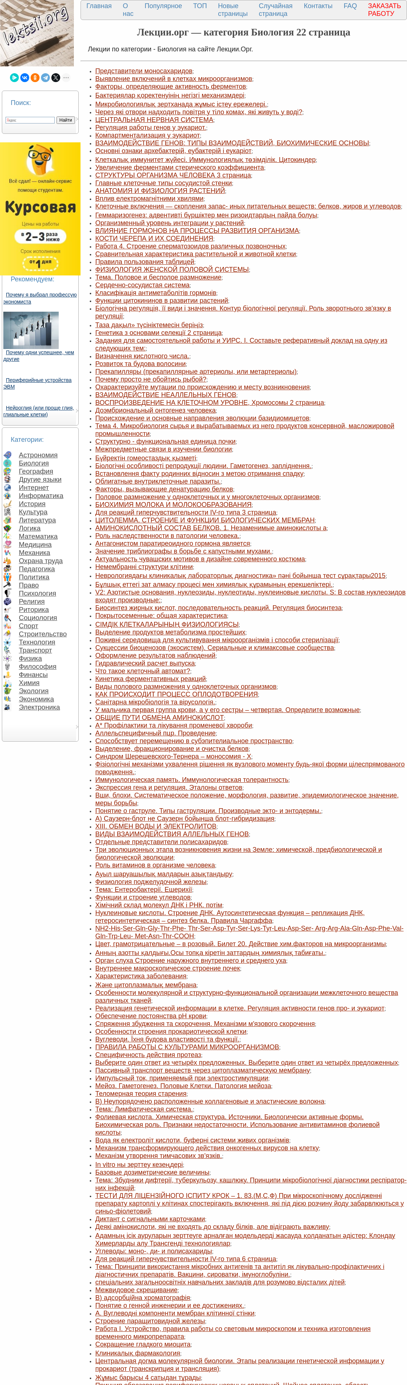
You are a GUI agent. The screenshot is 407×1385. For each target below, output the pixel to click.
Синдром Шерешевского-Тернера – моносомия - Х (173, 756)
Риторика (34, 609)
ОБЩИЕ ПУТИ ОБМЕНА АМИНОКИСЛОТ (159, 717)
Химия (29, 683)
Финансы (33, 674)
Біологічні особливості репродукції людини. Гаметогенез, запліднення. (203, 466)
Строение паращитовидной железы (150, 1321)
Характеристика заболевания (141, 976)
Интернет (34, 487)
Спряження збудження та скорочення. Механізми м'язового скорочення (205, 1023)
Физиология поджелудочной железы (150, 881)
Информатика (41, 496)
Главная (99, 6)
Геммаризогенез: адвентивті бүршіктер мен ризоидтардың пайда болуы (206, 215)
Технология (37, 642)
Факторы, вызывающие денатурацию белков (164, 489)
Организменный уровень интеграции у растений (169, 223)
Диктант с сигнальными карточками (150, 1219)
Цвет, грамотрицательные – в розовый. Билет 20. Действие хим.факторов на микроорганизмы (240, 944)
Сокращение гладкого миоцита (143, 1344)
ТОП (200, 6)
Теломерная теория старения (141, 1093)
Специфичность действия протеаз (148, 1055)
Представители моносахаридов (143, 71)
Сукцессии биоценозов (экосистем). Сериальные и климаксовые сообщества (214, 647)
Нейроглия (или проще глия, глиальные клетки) (38, 411)
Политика (34, 577)
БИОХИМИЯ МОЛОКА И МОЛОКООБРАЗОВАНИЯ (173, 504)
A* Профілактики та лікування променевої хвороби (173, 725)
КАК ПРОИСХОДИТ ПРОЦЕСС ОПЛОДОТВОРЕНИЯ (176, 694)
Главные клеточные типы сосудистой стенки (163, 183)
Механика (34, 552)
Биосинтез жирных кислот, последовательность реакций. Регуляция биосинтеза (218, 608)
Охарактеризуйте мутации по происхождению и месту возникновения (202, 387)
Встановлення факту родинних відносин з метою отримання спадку (199, 473)
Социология (38, 618)
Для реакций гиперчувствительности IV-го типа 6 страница (185, 1259)
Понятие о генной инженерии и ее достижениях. (169, 1305)
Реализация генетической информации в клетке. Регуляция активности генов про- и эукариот (239, 1008)
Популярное (163, 6)
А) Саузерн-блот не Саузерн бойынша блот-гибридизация (184, 818)
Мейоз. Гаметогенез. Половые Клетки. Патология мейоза (183, 1086)
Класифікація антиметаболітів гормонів (155, 293)
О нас (128, 9)
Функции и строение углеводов (143, 897)
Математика (38, 536)
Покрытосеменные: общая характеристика (161, 615)
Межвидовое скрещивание (136, 1290)
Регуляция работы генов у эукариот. (150, 127)
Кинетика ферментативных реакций (150, 679)
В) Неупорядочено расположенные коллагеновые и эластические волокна (209, 1101)
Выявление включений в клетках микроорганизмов (173, 78)
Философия (38, 666)
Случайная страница (276, 9)
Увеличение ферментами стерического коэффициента (179, 167)
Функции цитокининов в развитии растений (161, 300)
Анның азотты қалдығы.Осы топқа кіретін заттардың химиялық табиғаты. (210, 952)
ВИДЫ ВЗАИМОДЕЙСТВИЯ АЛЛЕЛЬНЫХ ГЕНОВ (172, 834)
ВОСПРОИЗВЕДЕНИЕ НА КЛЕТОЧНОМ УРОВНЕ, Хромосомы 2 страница (209, 402)
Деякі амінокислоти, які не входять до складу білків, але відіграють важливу (212, 1226)
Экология (34, 691)
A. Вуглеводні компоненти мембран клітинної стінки (174, 1313)
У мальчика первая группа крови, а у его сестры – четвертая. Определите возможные (227, 710)
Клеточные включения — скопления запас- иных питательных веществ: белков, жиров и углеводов (248, 206)
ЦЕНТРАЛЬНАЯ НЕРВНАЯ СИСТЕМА (154, 119)
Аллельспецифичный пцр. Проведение (155, 733)
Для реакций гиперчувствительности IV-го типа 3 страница (185, 512)
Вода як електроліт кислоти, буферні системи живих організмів (192, 1140)
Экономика (36, 699)
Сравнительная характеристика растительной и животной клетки (195, 254)
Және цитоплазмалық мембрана (145, 985)
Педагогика (37, 569)
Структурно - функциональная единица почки (165, 441)
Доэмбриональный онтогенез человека (155, 410)
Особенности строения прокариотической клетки (170, 1031)
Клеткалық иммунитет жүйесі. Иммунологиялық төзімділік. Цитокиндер (205, 159)
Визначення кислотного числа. (142, 356)
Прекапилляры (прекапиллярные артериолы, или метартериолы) (196, 371)
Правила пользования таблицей (144, 261)
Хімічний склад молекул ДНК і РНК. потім (158, 905)
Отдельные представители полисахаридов (161, 842)
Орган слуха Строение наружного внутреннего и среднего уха (190, 960)
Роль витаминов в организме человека (155, 865)
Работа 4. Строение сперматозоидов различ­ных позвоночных (190, 246)
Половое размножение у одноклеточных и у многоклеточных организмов (207, 497)
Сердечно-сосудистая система (142, 285)
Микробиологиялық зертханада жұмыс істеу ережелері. (181, 104)
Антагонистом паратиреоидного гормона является (172, 543)
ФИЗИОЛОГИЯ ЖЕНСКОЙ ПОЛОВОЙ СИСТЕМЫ (172, 269)
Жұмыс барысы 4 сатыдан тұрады (148, 1377)
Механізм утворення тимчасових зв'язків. (158, 1155)
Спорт (28, 626)
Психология (37, 593)
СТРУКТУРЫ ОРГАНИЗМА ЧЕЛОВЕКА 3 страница (173, 175)
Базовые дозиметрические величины (152, 1172)
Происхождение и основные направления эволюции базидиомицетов (202, 418)
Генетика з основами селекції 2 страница (158, 332)
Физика (30, 658)
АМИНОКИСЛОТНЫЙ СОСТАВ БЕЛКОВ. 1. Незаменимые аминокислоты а (210, 528)
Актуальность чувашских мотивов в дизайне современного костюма (200, 559)
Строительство (43, 634)
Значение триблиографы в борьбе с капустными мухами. (183, 551)
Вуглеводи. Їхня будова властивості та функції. (167, 1039)
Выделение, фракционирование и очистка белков (172, 748)
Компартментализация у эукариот (147, 135)
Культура (33, 512)
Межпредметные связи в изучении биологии (163, 449)
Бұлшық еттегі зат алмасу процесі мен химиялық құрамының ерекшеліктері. (214, 584)
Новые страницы (233, 9)
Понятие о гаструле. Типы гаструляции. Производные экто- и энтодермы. (208, 811)
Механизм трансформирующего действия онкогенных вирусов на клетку (207, 1148)
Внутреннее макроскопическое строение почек (167, 968)
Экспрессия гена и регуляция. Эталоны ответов (168, 787)
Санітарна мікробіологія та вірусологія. (155, 702)
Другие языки (40, 479)
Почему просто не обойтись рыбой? (150, 379)
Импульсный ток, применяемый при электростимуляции (181, 1078)
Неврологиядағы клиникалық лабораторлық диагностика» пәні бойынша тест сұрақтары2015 (240, 575)
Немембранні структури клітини (144, 566)
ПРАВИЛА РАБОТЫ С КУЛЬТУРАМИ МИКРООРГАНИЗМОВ (187, 1047)
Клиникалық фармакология (137, 1353)
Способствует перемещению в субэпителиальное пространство (194, 741)
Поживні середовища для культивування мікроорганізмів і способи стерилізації (216, 640)
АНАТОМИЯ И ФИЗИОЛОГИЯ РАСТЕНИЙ (160, 190)
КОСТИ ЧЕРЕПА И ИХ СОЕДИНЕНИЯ (154, 238)
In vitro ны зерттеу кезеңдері (139, 1164)
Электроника (39, 707)
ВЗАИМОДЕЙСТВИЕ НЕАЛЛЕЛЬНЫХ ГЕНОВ (165, 395)
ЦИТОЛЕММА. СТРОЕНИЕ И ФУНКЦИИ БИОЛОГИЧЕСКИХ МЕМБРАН (205, 520)
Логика (30, 528)
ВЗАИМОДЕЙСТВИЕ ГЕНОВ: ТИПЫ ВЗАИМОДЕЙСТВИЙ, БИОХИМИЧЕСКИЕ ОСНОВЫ (232, 143)
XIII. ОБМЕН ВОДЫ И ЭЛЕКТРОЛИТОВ (155, 826)
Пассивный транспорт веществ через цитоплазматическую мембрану (202, 1070)
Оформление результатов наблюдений (155, 655)
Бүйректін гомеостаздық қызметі (145, 458)
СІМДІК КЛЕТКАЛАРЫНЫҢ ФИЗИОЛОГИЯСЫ (167, 624)
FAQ (350, 6)
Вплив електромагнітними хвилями (149, 198)
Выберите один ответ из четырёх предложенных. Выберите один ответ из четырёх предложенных (246, 1062)
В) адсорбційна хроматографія (142, 1297)
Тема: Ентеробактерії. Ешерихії (143, 889)
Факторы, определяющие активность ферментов (170, 86)
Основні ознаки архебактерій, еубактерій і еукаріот (173, 151)
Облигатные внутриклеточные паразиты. (158, 481)
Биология (34, 463)
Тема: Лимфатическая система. (144, 1109)
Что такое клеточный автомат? (142, 671)
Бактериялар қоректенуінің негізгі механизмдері (169, 95)
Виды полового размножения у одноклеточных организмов (186, 686)
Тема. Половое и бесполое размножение (158, 277)
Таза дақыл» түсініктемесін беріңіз (149, 325)
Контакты (318, 6)
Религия (32, 601)
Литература (37, 520)
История (32, 504)
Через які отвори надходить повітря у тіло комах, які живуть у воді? (198, 112)
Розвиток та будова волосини (140, 364)
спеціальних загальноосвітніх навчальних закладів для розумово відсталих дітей (220, 1282)
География (36, 471)
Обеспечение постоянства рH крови (150, 1016)
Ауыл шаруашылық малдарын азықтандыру (163, 874)
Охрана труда (41, 561)
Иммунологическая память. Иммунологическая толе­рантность (191, 779)
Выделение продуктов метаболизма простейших (170, 632)
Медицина (35, 544)
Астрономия (38, 455)
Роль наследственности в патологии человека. (167, 535)
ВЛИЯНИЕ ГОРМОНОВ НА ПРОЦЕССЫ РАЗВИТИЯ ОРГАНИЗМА (197, 230)
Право (29, 585)
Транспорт (35, 650)
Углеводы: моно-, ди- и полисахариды (153, 1251)
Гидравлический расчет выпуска (145, 663)
